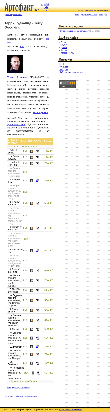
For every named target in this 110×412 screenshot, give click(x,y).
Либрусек (63, 69)
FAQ (106, 14)
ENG (46, 8)
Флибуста (63, 67)
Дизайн (64, 47)
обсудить (19, 396)
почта (101, 14)
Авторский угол (67, 53)
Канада (64, 50)
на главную (10, 396)
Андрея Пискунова (88, 10)
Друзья (64, 45)
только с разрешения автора (70, 410)
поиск (77, 14)
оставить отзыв (31, 396)
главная (9, 15)
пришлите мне (16, 124)
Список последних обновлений (73, 31)
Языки (63, 42)
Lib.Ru (105, 10)
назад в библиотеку (22, 387)
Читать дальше (40, 112)
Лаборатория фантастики (71, 72)
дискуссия (85, 14)
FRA (46, 7)
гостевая (94, 14)
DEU (47, 10)
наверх (10, 387)
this (22, 46)
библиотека (17, 15)
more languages (45, 4)
